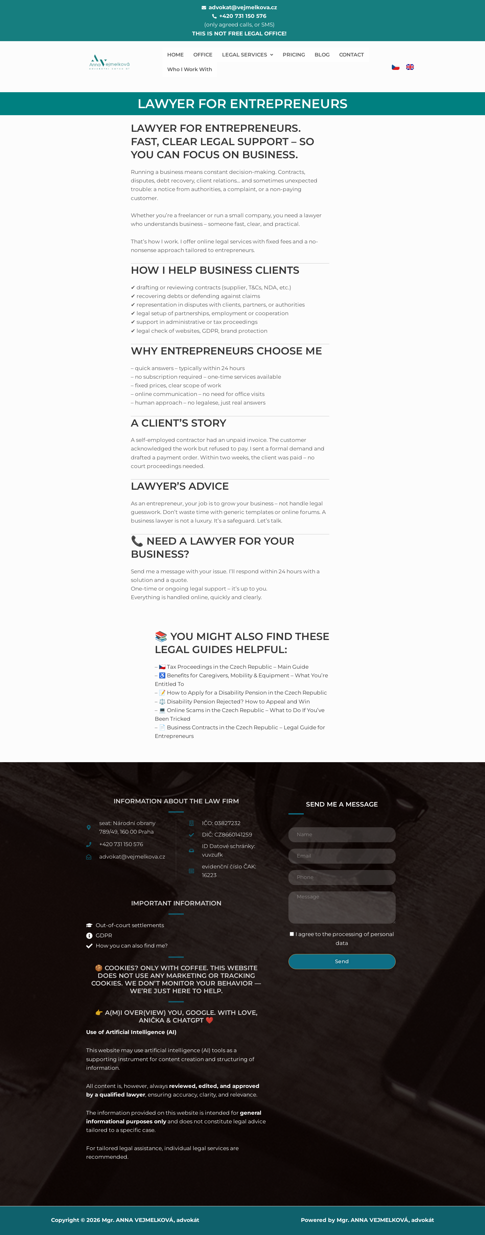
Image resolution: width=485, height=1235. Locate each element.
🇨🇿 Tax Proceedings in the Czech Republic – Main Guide (234, 667)
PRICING (294, 55)
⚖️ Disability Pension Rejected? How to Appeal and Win (234, 701)
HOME (175, 55)
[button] (247, 55)
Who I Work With (189, 69)
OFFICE (203, 55)
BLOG (322, 55)
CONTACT (351, 55)
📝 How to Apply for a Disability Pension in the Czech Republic (243, 692)
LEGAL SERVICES (247, 55)
